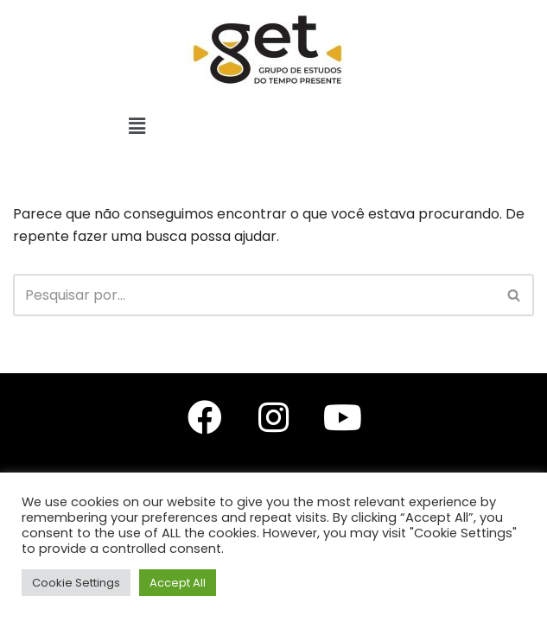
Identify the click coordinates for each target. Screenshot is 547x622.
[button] (136, 126)
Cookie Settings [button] (76, 582)
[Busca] (254, 295)
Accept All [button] (177, 582)
